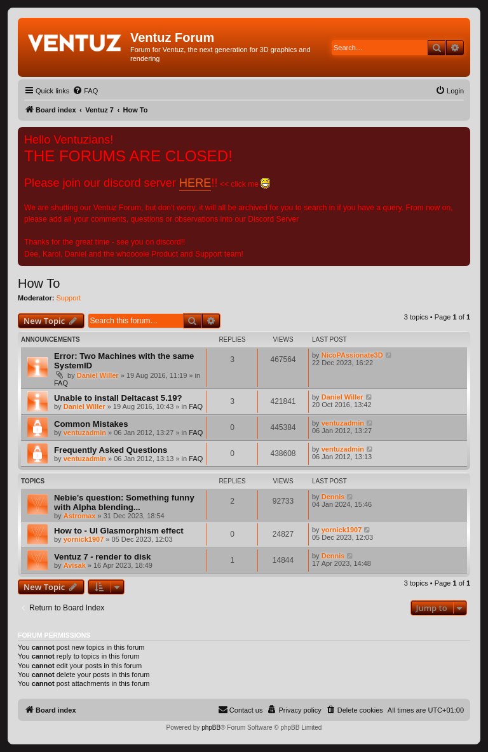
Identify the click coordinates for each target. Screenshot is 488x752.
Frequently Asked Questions (110, 450)
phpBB (210, 727)
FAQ (61, 383)
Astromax (80, 516)
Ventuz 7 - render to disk (102, 556)
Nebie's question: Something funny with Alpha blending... (124, 502)
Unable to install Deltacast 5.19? (118, 398)
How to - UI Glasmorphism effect (119, 530)
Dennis (333, 496)
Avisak (75, 565)
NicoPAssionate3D (352, 355)
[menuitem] (85, 90)
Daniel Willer (98, 375)
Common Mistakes (91, 424)
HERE (195, 183)
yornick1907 (84, 539)
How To (39, 283)
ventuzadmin (85, 432)
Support (69, 298)
